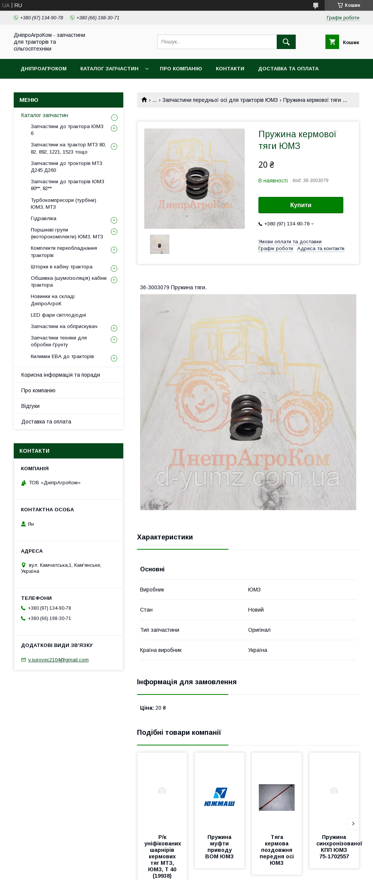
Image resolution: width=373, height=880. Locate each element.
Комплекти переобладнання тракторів (64, 251)
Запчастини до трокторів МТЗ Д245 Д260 (66, 166)
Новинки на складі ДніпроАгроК (53, 299)
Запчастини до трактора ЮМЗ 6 (67, 130)
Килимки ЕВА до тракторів (62, 356)
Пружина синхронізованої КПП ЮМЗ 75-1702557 (340, 846)
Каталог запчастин (109, 68)
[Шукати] (286, 42)
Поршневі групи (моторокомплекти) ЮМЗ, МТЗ (67, 233)
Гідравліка (43, 218)
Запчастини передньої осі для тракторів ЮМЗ (220, 100)
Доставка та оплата (288, 68)
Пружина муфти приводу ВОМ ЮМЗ (219, 846)
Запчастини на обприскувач (64, 326)
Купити (301, 205)
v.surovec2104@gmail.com (58, 660)
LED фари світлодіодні (58, 315)
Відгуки (30, 406)
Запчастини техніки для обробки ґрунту (59, 341)
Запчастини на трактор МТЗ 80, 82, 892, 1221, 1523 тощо (68, 148)
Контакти (230, 68)
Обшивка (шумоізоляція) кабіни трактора (69, 281)
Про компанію (181, 68)
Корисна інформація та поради (60, 375)
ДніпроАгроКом (44, 68)
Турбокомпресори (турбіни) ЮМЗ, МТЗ (63, 203)
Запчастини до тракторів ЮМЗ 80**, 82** (67, 185)
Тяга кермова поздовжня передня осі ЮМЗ (277, 850)
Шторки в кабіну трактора (61, 267)
